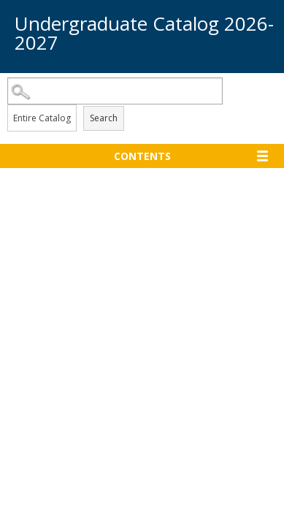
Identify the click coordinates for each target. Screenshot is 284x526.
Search (104, 118)
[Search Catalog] (115, 90)
